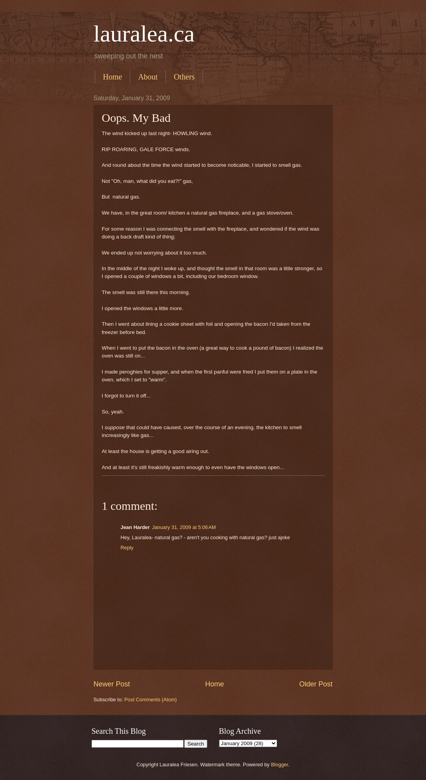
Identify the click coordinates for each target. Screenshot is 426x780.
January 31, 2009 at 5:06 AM (184, 527)
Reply (127, 548)
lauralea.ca (144, 34)
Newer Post (112, 684)
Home (112, 76)
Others (184, 76)
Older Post (315, 684)
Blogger (279, 764)
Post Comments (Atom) (150, 699)
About (148, 76)
